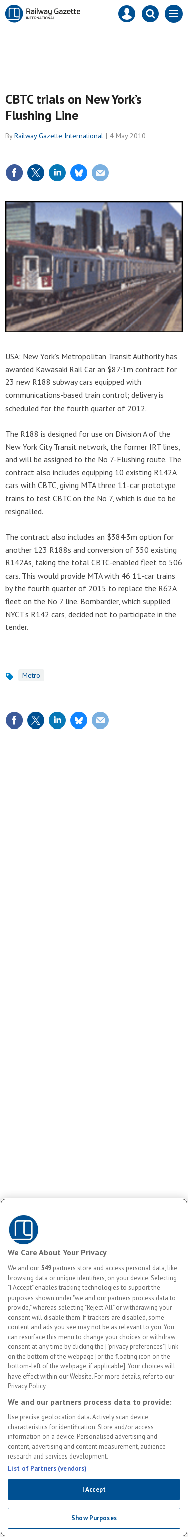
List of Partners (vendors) (47, 1468)
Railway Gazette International (58, 135)
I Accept (94, 1489)
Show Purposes (94, 1518)
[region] (94, 1367)
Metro (31, 675)
